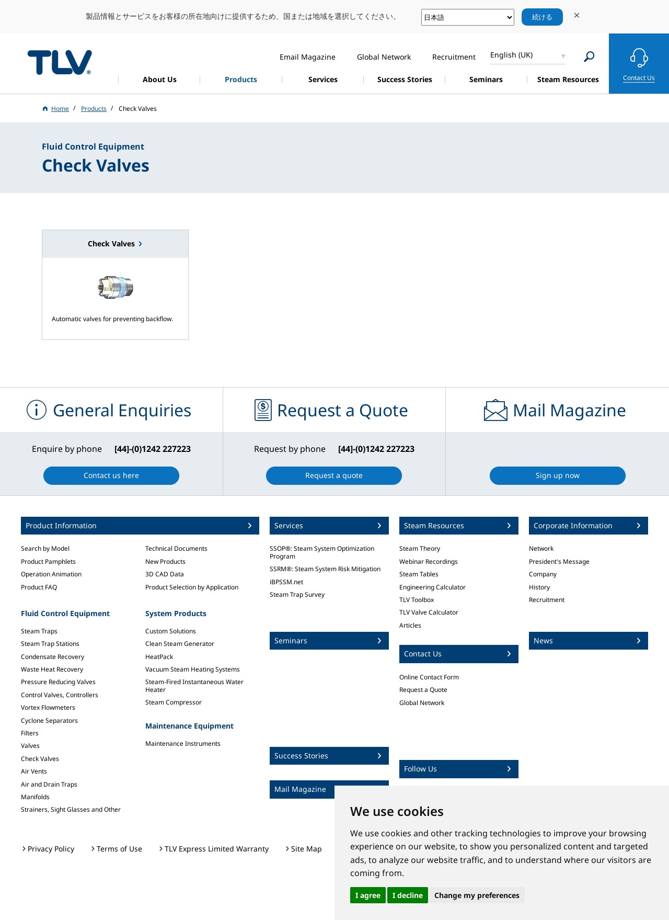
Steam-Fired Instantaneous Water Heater (194, 685)
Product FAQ (39, 587)
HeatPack (159, 656)
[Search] (589, 56)
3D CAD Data (164, 574)
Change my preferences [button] (477, 895)
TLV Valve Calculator (428, 612)
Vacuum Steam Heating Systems (192, 669)
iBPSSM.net (286, 581)
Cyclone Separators (49, 720)
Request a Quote (423, 689)
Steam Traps (39, 631)
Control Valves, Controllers (59, 694)
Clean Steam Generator (179, 643)
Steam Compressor (173, 702)
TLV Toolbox (416, 599)
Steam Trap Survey (297, 594)
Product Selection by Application (191, 587)
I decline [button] (408, 895)
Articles (410, 625)
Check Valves (40, 758)
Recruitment (546, 599)
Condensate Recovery (52, 656)
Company (543, 574)
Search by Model (45, 548)
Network (541, 548)
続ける (542, 16)
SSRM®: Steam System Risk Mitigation (325, 568)
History (539, 587)
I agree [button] (367, 895)
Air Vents (34, 771)
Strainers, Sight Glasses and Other (71, 809)
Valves (30, 745)
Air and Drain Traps (49, 784)
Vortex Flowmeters (48, 707)
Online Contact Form (429, 677)
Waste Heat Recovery (52, 669)
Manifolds (35, 796)
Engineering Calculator (432, 587)
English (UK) (511, 55)
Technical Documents (176, 548)
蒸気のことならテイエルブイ (59, 62)
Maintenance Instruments (183, 743)
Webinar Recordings (428, 561)
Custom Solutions (170, 631)
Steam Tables (419, 574)
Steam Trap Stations (50, 643)
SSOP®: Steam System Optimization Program (322, 552)
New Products (165, 561)
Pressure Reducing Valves (58, 681)
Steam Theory (419, 548)
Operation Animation (51, 574)
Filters (30, 733)
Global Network (421, 702)
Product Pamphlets (48, 561)
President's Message (559, 561)
